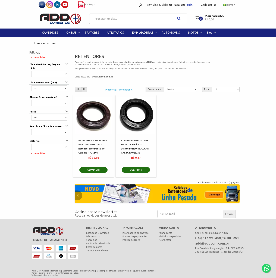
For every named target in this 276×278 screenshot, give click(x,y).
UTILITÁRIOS (117, 32)
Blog (211, 32)
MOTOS (195, 32)
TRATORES (94, 32)
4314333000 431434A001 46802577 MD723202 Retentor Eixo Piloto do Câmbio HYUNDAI (92, 147)
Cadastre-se (208, 4)
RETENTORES (49, 43)
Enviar (229, 214)
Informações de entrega (136, 233)
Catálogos (86, 4)
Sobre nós (91, 240)
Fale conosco (93, 236)
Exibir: (207, 89)
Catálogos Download (97, 233)
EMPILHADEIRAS (144, 32)
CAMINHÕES (52, 32)
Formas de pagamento (135, 236)
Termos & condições (97, 250)
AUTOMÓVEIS (173, 32)
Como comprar (94, 247)
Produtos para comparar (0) (119, 90)
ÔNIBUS (73, 32)
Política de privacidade (98, 243)
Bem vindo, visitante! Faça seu (170, 4)
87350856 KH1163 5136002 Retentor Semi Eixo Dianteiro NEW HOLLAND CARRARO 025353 (135, 147)
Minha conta (165, 233)
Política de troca (131, 240)
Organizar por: (155, 89)
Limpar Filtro (38, 57)
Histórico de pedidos (170, 236)
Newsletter (165, 240)
